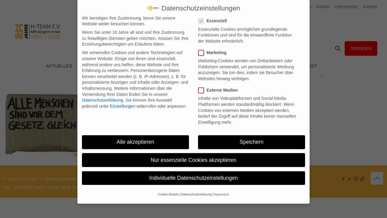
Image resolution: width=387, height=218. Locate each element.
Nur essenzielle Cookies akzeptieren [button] (193, 155)
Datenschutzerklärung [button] (195, 189)
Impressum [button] (221, 189)
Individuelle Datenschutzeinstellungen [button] (193, 173)
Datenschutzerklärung (102, 95)
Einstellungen (122, 101)
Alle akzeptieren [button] (135, 137)
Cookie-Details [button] (168, 189)
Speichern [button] (252, 137)
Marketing (215, 48)
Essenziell (215, 16)
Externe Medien (220, 85)
